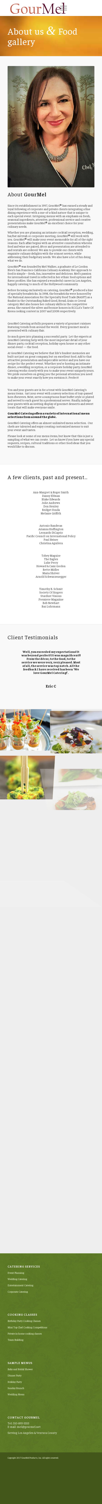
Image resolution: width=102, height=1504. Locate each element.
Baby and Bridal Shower (20, 1369)
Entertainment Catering (20, 1285)
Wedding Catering (17, 1279)
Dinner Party (14, 1375)
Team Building (15, 1339)
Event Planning (16, 1272)
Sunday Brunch (16, 1388)
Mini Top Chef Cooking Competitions (27, 1327)
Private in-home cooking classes (25, 1333)
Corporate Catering (18, 1291)
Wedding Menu (16, 1394)
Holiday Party (15, 1381)
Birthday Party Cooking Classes (24, 1320)
